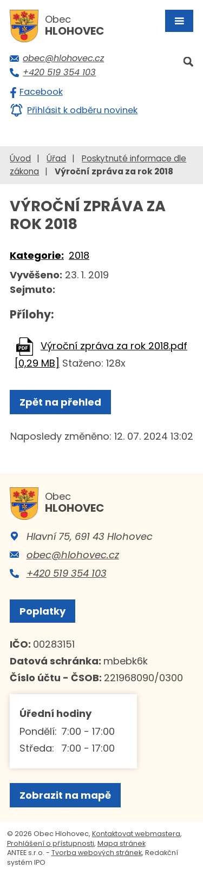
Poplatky (42, 611)
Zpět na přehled (60, 402)
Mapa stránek (121, 843)
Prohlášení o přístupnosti (50, 843)
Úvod (20, 158)
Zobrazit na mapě (65, 795)
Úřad (56, 158)
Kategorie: (37, 255)
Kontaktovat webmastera (136, 833)
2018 (79, 255)
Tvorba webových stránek (96, 852)
